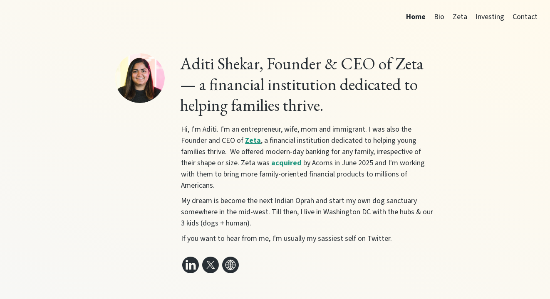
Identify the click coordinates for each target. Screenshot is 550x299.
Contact (525, 17)
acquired (286, 163)
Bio (439, 17)
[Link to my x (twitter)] (210, 265)
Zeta (460, 17)
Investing (490, 17)
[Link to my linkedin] (190, 265)
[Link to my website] (230, 265)
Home (416, 17)
